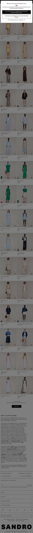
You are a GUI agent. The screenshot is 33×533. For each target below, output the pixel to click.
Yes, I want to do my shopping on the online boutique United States (17, 12)
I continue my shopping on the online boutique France (16, 16)
